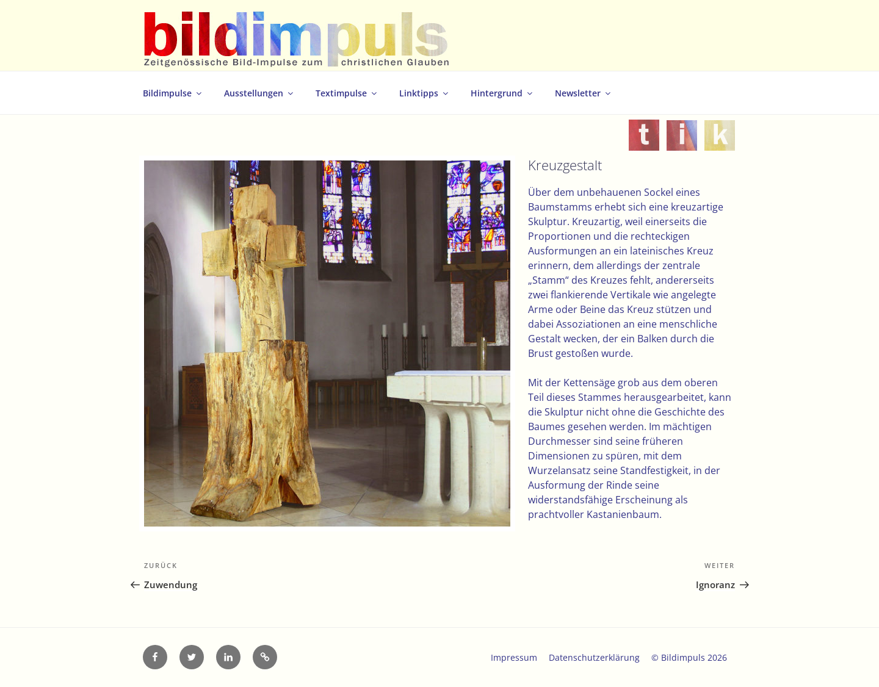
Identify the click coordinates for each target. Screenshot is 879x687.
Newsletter (583, 93)
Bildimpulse (173, 93)
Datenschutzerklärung (594, 657)
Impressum (514, 657)
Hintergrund (502, 93)
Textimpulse (347, 93)
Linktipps (424, 93)
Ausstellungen (259, 93)
